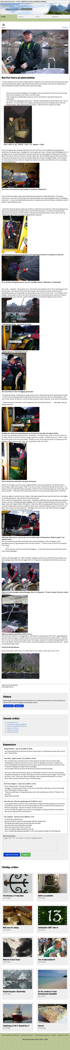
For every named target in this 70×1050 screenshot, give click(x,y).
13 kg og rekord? (12, 722)
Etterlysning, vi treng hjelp (13, 898)
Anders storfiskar (12, 728)
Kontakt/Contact (26, 1038)
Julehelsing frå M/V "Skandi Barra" (16, 1028)
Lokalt (18, 1)
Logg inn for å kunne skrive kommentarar (31, 845)
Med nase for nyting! (11, 930)
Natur (38, 16)
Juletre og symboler (45, 898)
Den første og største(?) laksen (17, 726)
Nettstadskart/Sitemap (10, 1038)
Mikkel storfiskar (12, 732)
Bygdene (55, 16)
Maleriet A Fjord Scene (11, 962)
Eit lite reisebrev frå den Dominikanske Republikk (47, 995)
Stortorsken (8, 706)
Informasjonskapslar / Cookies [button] (45, 1038)
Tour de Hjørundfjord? (46, 962)
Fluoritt (41, 1028)
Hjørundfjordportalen (8, 1)
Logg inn (65, 27)
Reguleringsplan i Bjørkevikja (14, 994)
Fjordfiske (19, 706)
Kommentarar (9, 744)
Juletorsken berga (13, 730)
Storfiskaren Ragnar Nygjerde (16, 724)
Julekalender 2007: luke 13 (48, 930)
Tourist (20, 16)
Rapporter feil (63, 1038)
